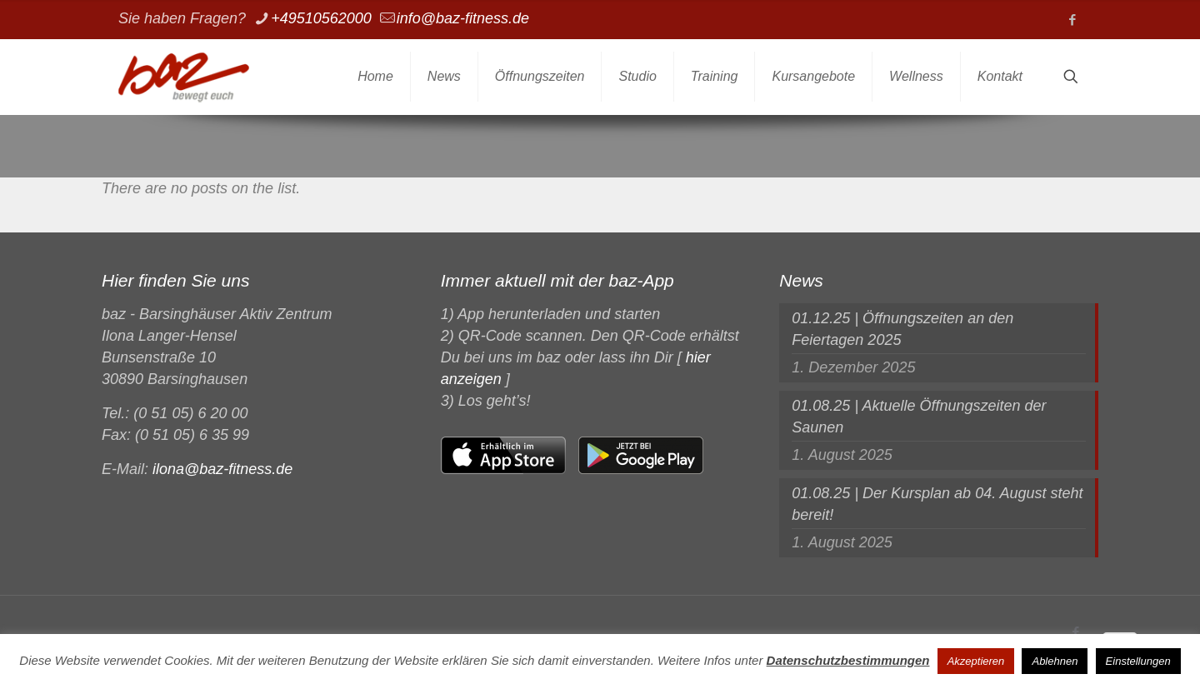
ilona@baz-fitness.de (222, 469)
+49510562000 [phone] (321, 18)
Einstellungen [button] (1138, 661)
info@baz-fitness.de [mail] (463, 18)
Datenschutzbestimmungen (848, 660)
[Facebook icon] (1072, 19)
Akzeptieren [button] (976, 661)
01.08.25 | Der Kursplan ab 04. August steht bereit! (937, 504)
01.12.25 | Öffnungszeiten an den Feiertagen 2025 (902, 329)
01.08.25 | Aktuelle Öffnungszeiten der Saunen (919, 416)
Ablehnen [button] (1055, 661)
